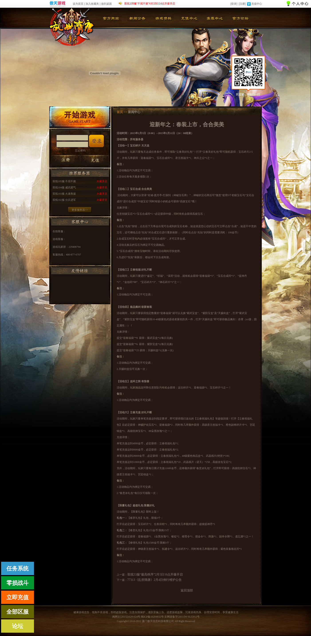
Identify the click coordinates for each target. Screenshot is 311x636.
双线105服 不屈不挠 (64, 181)
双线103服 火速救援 (64, 193)
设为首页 (78, 3)
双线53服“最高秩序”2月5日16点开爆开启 (155, 574)
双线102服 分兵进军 (64, 199)
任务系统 (17, 569)
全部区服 (17, 612)
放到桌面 (106, 3)
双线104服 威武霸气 (64, 187)
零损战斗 (17, 583)
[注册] (242, 3)
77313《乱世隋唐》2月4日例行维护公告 (154, 579)
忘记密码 (80, 150)
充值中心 (256, 3)
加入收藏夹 (92, 3)
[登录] (233, 3)
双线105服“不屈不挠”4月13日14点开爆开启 (149, 3)
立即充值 (17, 597)
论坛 (17, 626)
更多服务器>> (80, 209)
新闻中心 (134, 112)
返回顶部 (187, 590)
